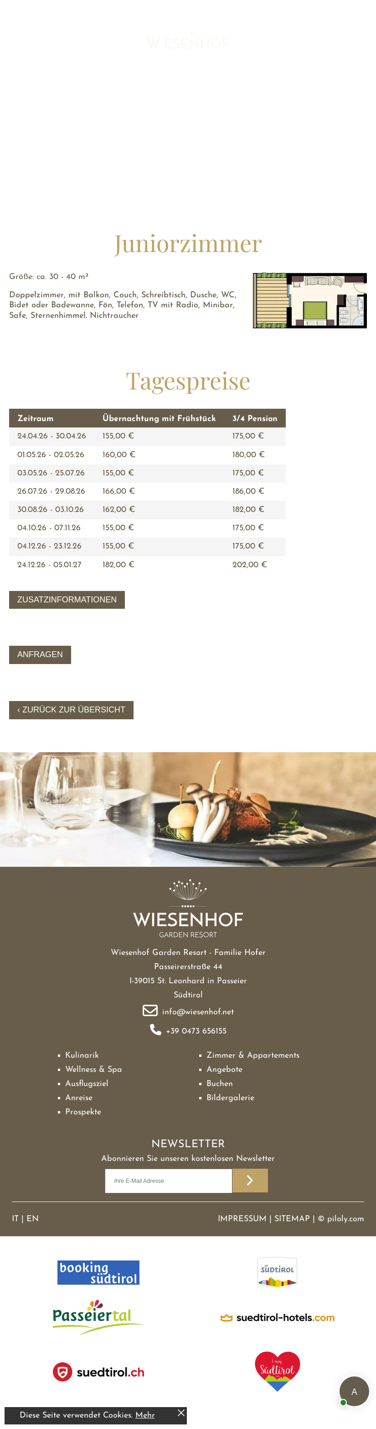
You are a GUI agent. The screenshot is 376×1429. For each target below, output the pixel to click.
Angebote (224, 1069)
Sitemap (292, 1219)
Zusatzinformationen (67, 599)
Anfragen (40, 654)
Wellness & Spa (93, 1069)
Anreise (79, 1098)
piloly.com (345, 1219)
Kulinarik (82, 1055)
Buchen (219, 1084)
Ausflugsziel (86, 1084)
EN (32, 1219)
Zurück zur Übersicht (73, 709)
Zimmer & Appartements (252, 1055)
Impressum (242, 1219)
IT (15, 1219)
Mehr (145, 1415)
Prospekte (83, 1112)
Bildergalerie (230, 1098)
